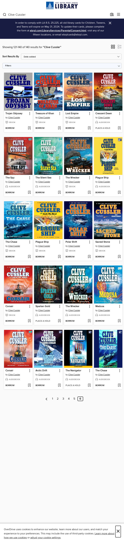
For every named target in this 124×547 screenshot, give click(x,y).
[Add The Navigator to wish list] (89, 385)
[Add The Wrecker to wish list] (89, 193)
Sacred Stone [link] (102, 242)
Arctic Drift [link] (41, 370)
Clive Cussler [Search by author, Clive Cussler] (14, 117)
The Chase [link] (11, 242)
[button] (113, 47)
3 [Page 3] (63, 399)
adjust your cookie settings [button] (45, 537)
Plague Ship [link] (102, 177)
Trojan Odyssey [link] (13, 113)
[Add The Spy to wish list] (29, 193)
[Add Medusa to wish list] (119, 321)
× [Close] (118, 531)
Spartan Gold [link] (43, 306)
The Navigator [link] (73, 370)
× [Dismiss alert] (110, 23)
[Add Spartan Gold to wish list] (59, 321)
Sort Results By (10, 56)
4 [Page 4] (69, 399)
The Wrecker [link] (72, 177)
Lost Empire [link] (72, 113)
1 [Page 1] (52, 399)
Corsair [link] (9, 306)
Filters (8, 65)
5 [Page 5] (74, 399)
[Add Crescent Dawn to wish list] (119, 128)
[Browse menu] (119, 14)
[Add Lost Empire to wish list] (89, 128)
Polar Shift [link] (71, 242)
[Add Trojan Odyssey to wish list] (29, 128)
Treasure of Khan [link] (45, 113)
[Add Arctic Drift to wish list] (59, 385)
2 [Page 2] (58, 399)
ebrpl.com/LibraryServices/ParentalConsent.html (58, 30)
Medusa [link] (99, 306)
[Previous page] (46, 399)
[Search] (4, 14)
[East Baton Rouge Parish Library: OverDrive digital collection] (62, 5)
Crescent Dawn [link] (103, 113)
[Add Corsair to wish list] (29, 321)
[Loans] (112, 15)
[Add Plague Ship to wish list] (119, 193)
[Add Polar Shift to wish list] (89, 257)
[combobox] (55, 15)
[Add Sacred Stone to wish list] (119, 257)
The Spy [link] (10, 177)
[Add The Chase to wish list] (29, 257)
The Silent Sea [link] (43, 177)
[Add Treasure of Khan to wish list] (59, 128)
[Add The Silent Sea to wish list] (59, 193)
